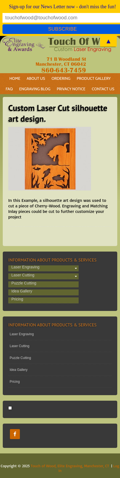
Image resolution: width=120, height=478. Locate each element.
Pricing (17, 299)
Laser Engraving (25, 267)
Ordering (59, 78)
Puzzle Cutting (23, 283)
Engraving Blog (34, 88)
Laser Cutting (22, 275)
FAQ (9, 88)
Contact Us (103, 88)
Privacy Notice (71, 88)
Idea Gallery (21, 291)
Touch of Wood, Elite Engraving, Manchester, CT (70, 465)
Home (14, 78)
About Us (36, 78)
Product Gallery (94, 78)
